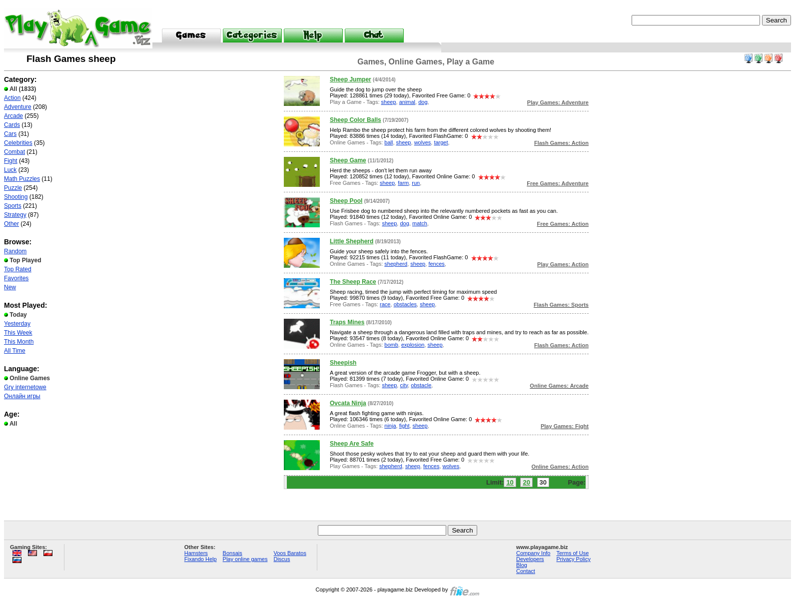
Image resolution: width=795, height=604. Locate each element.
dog (422, 102)
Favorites (16, 278)
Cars (10, 133)
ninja (390, 426)
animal (407, 102)
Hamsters (196, 553)
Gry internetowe (25, 387)
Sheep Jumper (350, 79)
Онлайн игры (22, 396)
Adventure (17, 106)
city (404, 385)
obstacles (405, 304)
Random (15, 251)
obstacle (421, 385)
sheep (388, 102)
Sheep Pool (346, 200)
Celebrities (18, 142)
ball (388, 142)
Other (11, 223)
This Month (18, 341)
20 (526, 482)
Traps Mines (347, 322)
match (419, 223)
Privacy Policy (573, 559)
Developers (530, 559)
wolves (422, 142)
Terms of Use (572, 553)
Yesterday (17, 323)
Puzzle (13, 187)
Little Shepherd (351, 241)
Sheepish (343, 362)
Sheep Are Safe (352, 443)
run (416, 183)
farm (403, 183)
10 (509, 482)
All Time (14, 350)
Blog (521, 565)
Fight (10, 160)
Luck (10, 169)
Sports (12, 205)
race (385, 304)
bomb (391, 345)
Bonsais (232, 553)
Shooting (15, 196)
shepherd (395, 264)
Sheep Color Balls (355, 119)
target (441, 142)
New (10, 287)
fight (404, 426)
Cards (12, 124)
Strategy (15, 214)
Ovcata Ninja (348, 403)
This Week (18, 332)
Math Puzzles (22, 178)
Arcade (13, 115)
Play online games (245, 559)
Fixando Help (200, 559)
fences (436, 264)
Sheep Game (348, 160)
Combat (14, 151)
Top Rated (17, 269)
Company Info (533, 553)
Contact (525, 571)
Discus (281, 559)
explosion (412, 345)
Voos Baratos (289, 553)
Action (12, 97)
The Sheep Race (353, 281)
